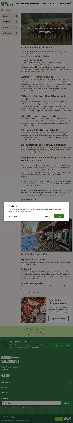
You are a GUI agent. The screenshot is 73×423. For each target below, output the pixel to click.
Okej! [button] (59, 216)
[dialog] (36, 211)
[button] (13, 216)
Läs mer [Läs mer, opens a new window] (30, 211)
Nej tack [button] (46, 216)
